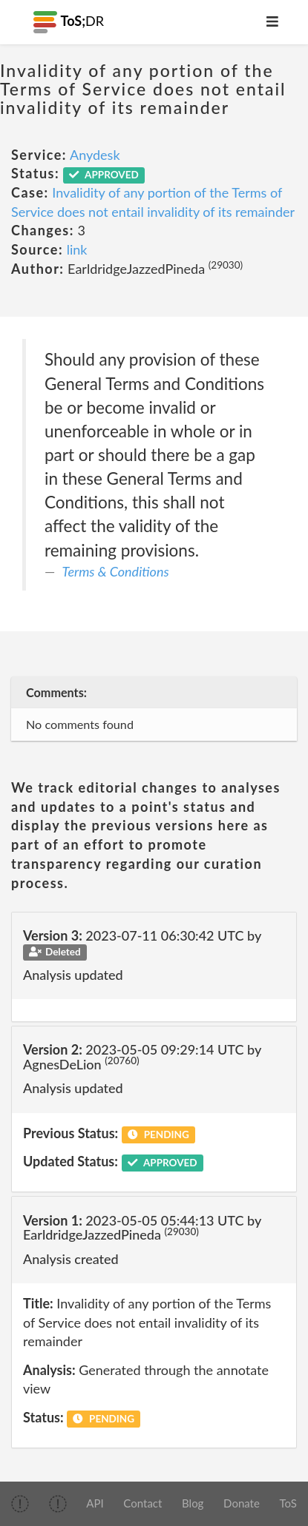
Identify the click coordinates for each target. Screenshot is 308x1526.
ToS (288, 1503)
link (77, 249)
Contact (142, 1503)
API (94, 1503)
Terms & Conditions (115, 571)
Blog (192, 1503)
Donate (241, 1503)
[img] (20, 1504)
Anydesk (95, 155)
